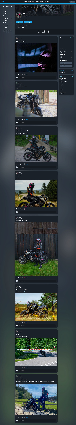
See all (72, 70)
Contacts (6, 30)
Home (25, 1)
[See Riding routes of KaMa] (48, 31)
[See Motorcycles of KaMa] (39, 31)
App (48, 1)
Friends (60, 76)
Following (25, 19)
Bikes (33, 1)
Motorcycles (61, 70)
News (5, 27)
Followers (19, 19)
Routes (37, 1)
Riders (29, 1)
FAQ (4, 30)
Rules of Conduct (8, 31)
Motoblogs (6, 25)
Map (45, 1)
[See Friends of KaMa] (43, 31)
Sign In (72, 1)
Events (41, 1)
